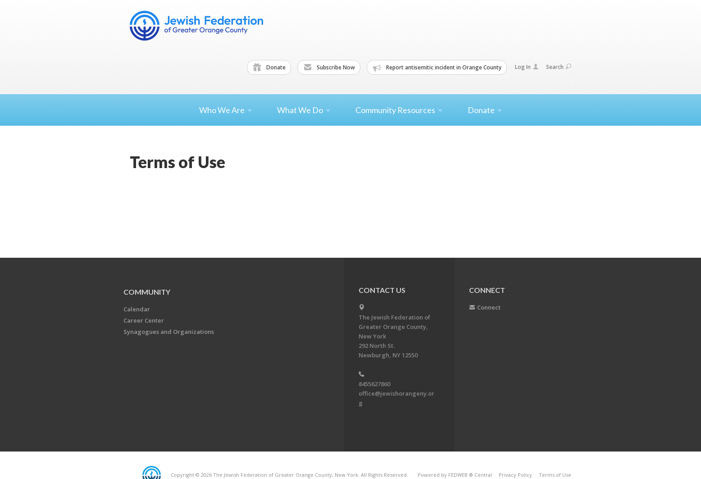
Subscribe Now (329, 68)
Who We (225, 110)
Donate (269, 68)
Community (146, 291)
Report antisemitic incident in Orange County (437, 68)
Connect (489, 307)
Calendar (136, 309)
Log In (526, 67)
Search (558, 67)
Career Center (143, 320)
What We (303, 110)
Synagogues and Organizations (168, 332)
